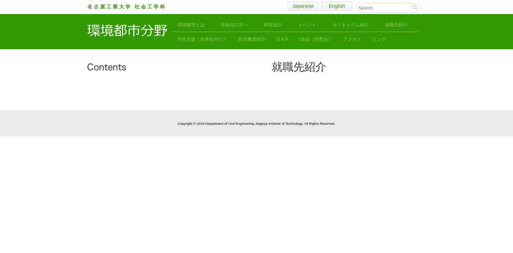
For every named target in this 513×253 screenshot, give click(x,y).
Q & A (282, 38)
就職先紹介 (396, 24)
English (337, 6)
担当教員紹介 (252, 39)
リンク (379, 39)
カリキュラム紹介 (350, 24)
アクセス (352, 39)
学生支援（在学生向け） (202, 39)
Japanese (303, 6)
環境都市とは (191, 24)
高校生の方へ (234, 24)
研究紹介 (273, 24)
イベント (307, 24)
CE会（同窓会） (316, 39)
